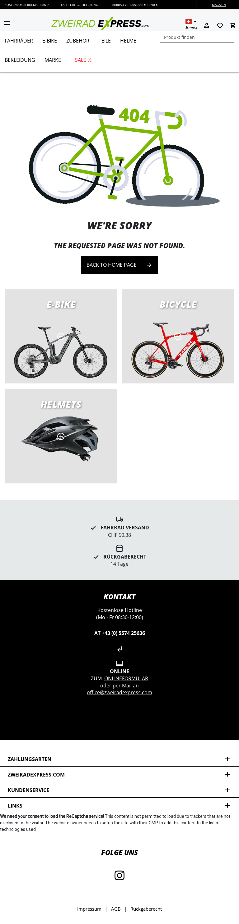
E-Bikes (61, 336)
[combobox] (197, 37)
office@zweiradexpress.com (119, 692)
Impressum (89, 909)
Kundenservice (119, 790)
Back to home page (119, 265)
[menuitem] (19, 43)
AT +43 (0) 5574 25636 (119, 633)
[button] (7, 24)
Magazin (219, 4)
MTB (61, 436)
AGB (116, 909)
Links (119, 805)
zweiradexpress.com (119, 774)
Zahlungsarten (119, 759)
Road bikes (178, 336)
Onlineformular (126, 678)
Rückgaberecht (146, 909)
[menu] (117, 51)
